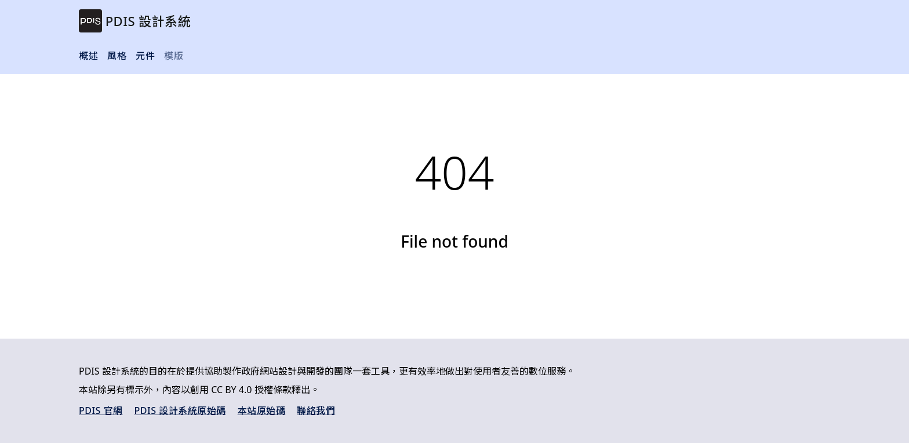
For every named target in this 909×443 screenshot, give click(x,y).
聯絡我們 (316, 410)
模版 (173, 55)
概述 (88, 55)
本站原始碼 (262, 410)
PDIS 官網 (101, 410)
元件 (145, 55)
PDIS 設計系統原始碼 (180, 410)
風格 (116, 55)
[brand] (135, 20)
